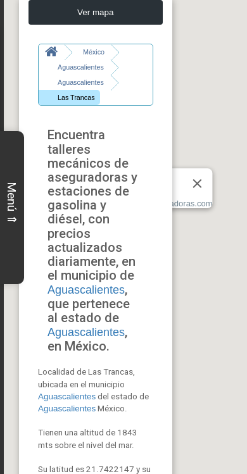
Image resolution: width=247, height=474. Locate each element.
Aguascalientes (86, 274)
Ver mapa (95, 12)
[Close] (197, 183)
